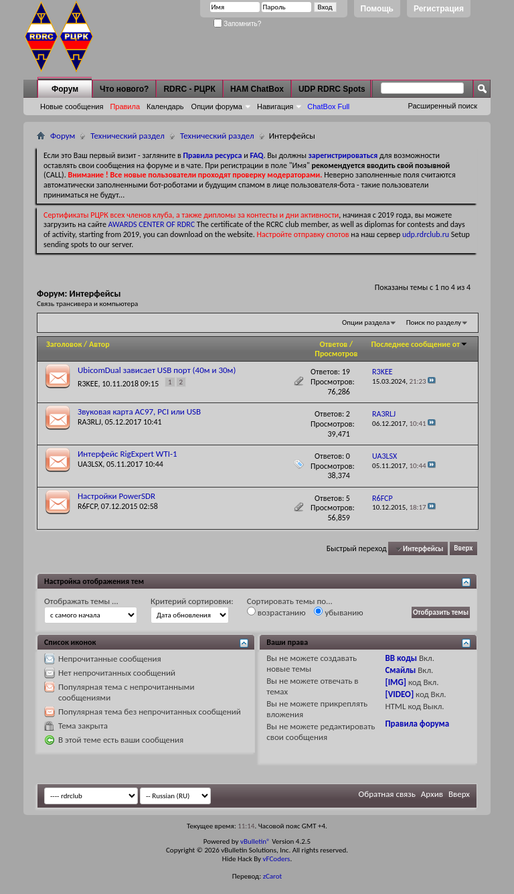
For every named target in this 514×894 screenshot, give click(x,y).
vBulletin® (255, 841)
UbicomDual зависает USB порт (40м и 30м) (157, 370)
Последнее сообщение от (419, 344)
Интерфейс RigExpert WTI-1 (127, 454)
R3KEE (88, 383)
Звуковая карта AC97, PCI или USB (139, 411)
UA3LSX (90, 464)
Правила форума (417, 724)
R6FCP (87, 506)
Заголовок (64, 344)
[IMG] (395, 682)
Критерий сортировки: (192, 601)
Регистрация (439, 8)
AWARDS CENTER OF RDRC (151, 224)
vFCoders (276, 858)
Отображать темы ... (81, 601)
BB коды (401, 658)
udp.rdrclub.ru (425, 234)
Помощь (377, 8)
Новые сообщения (71, 106)
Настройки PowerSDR (116, 496)
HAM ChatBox (257, 89)
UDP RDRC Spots (331, 89)
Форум (65, 89)
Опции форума (216, 106)
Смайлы (400, 670)
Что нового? (124, 89)
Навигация (275, 106)
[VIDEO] (399, 694)
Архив (432, 794)
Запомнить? (237, 23)
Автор (99, 344)
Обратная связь (387, 794)
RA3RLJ (89, 422)
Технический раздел (127, 136)
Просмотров (336, 353)
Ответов (334, 344)
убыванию (338, 612)
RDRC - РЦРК (189, 89)
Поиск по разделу (433, 322)
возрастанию (276, 612)
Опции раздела (366, 322)
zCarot (272, 876)
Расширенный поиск (442, 106)
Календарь (165, 106)
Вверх (463, 548)
